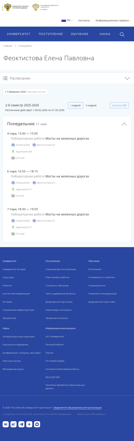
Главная (7, 45)
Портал (49, 352)
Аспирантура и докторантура (18, 336)
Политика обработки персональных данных (65, 386)
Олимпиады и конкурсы (59, 309)
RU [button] (67, 20)
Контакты (84, 20)
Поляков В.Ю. (20, 145)
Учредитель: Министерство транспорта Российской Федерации (37, 414)
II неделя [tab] (91, 105)
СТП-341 (17, 196)
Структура (8, 277)
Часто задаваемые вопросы (61, 293)
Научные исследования (15, 344)
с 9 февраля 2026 (25, 91)
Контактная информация (16, 293)
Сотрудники (25, 45)
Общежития (9, 318)
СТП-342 (17, 234)
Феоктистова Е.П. (43, 145)
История (7, 301)
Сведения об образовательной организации (77, 407)
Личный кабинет (55, 344)
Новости (7, 285)
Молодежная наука (13, 369)
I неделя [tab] (76, 105)
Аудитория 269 (21, 151)
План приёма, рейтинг (58, 277)
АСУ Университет (55, 336)
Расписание (94, 269)
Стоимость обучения (57, 285)
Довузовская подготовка (59, 301)
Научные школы (12, 360)
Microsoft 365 (53, 377)
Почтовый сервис (55, 360)
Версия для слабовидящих (91, 414)
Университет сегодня (14, 269)
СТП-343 (17, 158)
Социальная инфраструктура (18, 309)
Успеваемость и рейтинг (101, 277)
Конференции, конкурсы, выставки (22, 352)
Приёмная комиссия (57, 318)
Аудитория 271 (21, 189)
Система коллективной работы (62, 369)
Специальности (96, 285)
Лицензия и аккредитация (102, 293)
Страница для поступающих (61, 269)
